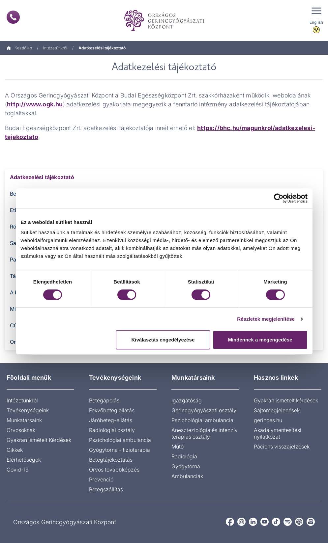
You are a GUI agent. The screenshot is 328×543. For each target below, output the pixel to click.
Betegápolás (104, 400)
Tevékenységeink (28, 410)
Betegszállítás (106, 489)
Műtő (177, 446)
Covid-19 (18, 469)
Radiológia (184, 456)
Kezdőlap (19, 47)
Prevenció (101, 479)
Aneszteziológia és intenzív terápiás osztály (204, 433)
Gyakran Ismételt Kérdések (39, 440)
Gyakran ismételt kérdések (286, 400)
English (316, 22)
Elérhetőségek (24, 459)
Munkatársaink (24, 420)
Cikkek (15, 450)
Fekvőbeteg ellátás (111, 410)
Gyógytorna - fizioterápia (119, 450)
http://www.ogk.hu (35, 104)
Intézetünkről (55, 47)
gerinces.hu (268, 420)
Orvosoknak (21, 430)
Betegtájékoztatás (111, 459)
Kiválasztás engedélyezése (162, 339)
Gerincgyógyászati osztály (203, 410)
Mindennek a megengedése (260, 339)
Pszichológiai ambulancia (120, 440)
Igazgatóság (186, 400)
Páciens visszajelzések (282, 446)
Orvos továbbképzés (114, 469)
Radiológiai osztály (112, 430)
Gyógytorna (185, 466)
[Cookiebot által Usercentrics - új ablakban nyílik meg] (279, 198)
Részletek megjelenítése (266, 319)
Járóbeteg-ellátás (110, 420)
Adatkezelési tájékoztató (42, 177)
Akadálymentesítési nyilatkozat (277, 433)
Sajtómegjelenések (277, 410)
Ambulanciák (187, 476)
